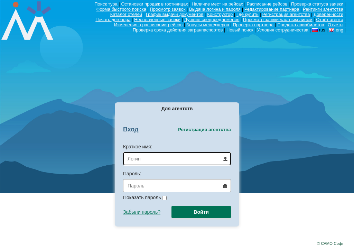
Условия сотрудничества (282, 30)
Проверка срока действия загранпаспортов (178, 30)
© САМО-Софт (330, 243)
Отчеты (335, 24)
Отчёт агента (329, 19)
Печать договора (112, 19)
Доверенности (328, 14)
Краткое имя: (177, 154)
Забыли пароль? (141, 212)
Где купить (247, 14)
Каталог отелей (126, 14)
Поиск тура (106, 4)
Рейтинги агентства (323, 9)
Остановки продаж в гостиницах (154, 4)
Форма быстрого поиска (121, 9)
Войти (201, 212)
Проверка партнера (253, 24)
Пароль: (177, 181)
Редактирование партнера (271, 9)
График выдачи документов (175, 14)
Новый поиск (239, 30)
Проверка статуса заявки (317, 4)
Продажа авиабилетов (300, 24)
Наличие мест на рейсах (217, 4)
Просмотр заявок (168, 9)
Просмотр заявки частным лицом (278, 19)
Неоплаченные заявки (157, 19)
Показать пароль (145, 197)
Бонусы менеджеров (207, 24)
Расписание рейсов (267, 4)
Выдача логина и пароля (215, 9)
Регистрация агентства (286, 14)
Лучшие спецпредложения (212, 19)
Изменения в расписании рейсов (148, 24)
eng (339, 30)
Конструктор (220, 14)
